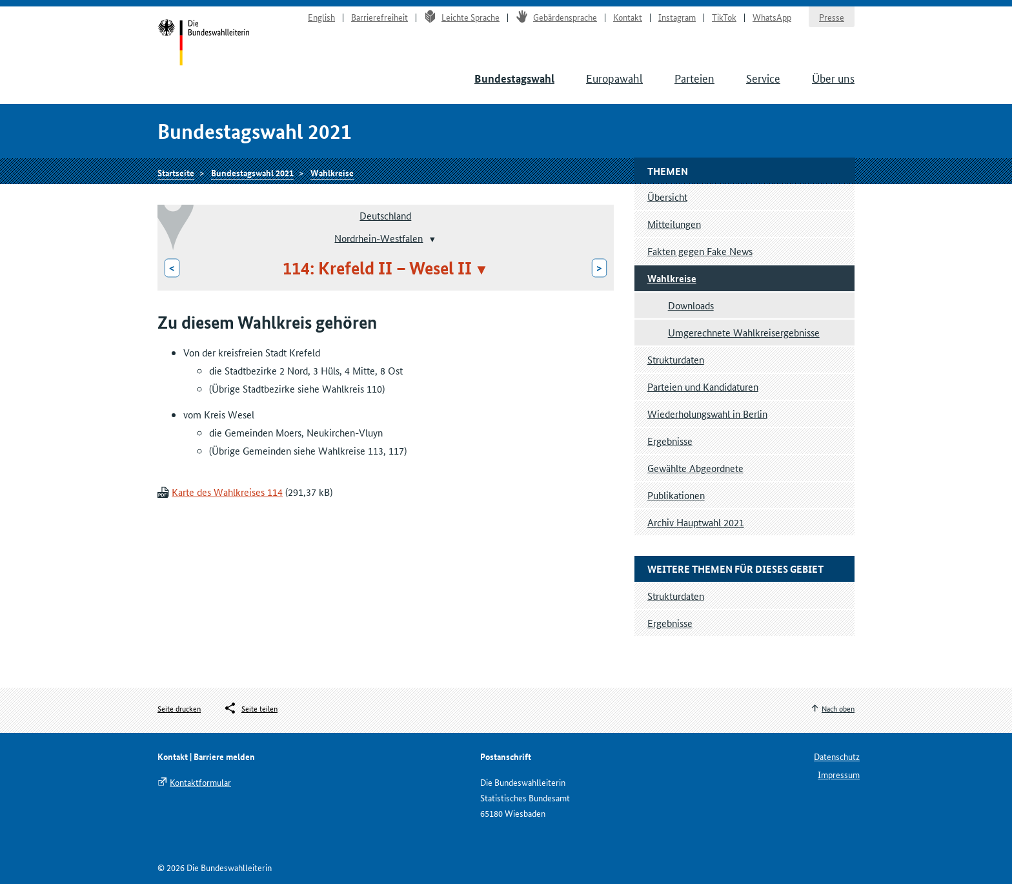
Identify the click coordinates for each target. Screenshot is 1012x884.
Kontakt (627, 16)
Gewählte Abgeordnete (695, 468)
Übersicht (667, 196)
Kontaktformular (200, 782)
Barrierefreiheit (379, 16)
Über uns (833, 77)
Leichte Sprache (462, 16)
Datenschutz (837, 756)
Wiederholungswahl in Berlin (707, 413)
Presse (831, 16)
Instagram (677, 16)
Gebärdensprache (556, 16)
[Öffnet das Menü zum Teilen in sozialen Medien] (250, 708)
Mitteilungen (674, 224)
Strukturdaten (675, 359)
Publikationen (676, 495)
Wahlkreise (332, 172)
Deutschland (385, 215)
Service (763, 77)
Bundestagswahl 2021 (252, 172)
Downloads (691, 305)
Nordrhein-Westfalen (378, 237)
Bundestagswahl (514, 78)
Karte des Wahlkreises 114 (227, 492)
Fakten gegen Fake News (700, 251)
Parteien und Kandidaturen (702, 386)
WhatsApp (772, 16)
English (321, 16)
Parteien (694, 77)
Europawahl (614, 77)
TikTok (724, 16)
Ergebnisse (670, 440)
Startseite (203, 43)
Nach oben (838, 708)
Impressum (839, 774)
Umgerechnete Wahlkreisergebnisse (744, 332)
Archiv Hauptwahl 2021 (695, 522)
